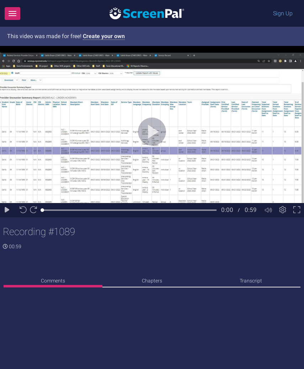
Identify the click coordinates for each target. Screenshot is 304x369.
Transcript (251, 281)
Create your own (104, 36)
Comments (53, 281)
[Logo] (147, 13)
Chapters (152, 281)
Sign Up (283, 13)
